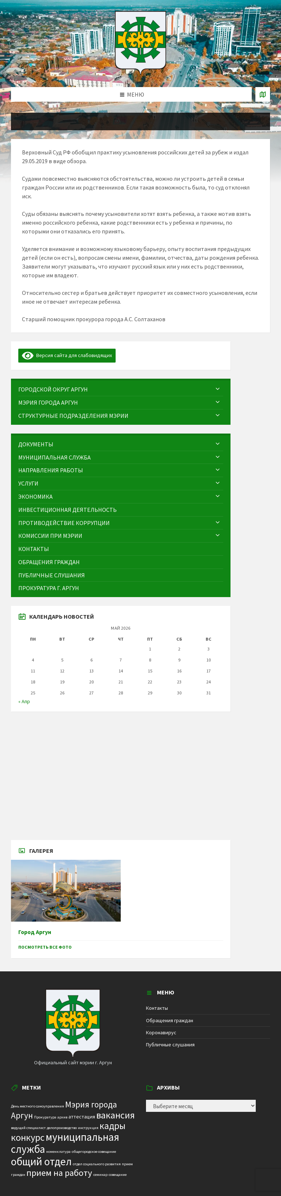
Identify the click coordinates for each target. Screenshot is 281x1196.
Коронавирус (161, 1032)
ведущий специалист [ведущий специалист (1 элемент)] (28, 1127)
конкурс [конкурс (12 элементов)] (28, 1137)
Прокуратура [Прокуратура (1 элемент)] (45, 1117)
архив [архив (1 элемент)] (62, 1117)
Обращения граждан (169, 1020)
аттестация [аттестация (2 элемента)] (81, 1116)
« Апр (24, 701)
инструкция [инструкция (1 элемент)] (88, 1127)
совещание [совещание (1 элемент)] (118, 1174)
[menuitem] (120, 389)
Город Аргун (34, 932)
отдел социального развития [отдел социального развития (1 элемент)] (97, 1164)
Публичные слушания (170, 1044)
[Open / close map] (262, 94)
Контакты (157, 1008)
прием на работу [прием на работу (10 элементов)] (59, 1172)
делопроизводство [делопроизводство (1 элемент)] (62, 1127)
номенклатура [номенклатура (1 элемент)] (58, 1151)
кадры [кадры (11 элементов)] (112, 1126)
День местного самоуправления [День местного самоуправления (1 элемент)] (37, 1106)
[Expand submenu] (217, 389)
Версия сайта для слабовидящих (67, 355)
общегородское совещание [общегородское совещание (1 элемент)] (94, 1151)
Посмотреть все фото (45, 947)
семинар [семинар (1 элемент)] (100, 1174)
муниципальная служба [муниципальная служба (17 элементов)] (65, 1143)
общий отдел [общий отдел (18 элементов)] (41, 1161)
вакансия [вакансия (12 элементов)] (115, 1115)
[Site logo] (140, 72)
